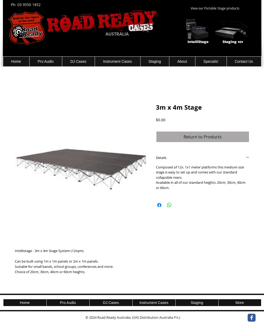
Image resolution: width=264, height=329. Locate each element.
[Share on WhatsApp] (169, 205)
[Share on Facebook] (159, 205)
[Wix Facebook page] (252, 318)
